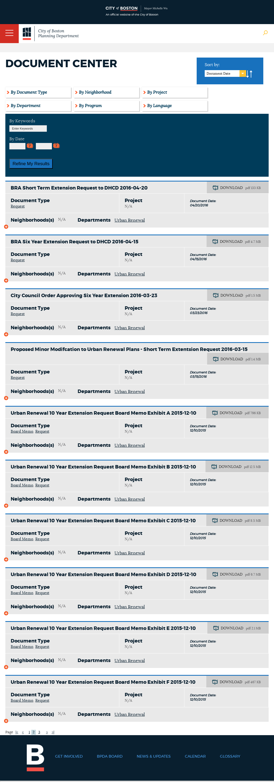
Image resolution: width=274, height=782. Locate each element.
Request (18, 206)
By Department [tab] (25, 106)
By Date (17, 139)
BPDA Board (110, 756)
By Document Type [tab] (29, 92)
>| (53, 732)
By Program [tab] (90, 106)
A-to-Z (249, 74)
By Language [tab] (159, 106)
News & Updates (154, 756)
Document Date (218, 73)
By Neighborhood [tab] (95, 92)
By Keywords (22, 121)
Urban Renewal (130, 220)
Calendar (195, 756)
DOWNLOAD (231, 188)
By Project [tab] (157, 92)
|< (17, 732)
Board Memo (22, 431)
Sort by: (212, 65)
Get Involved (69, 756)
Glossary (230, 756)
